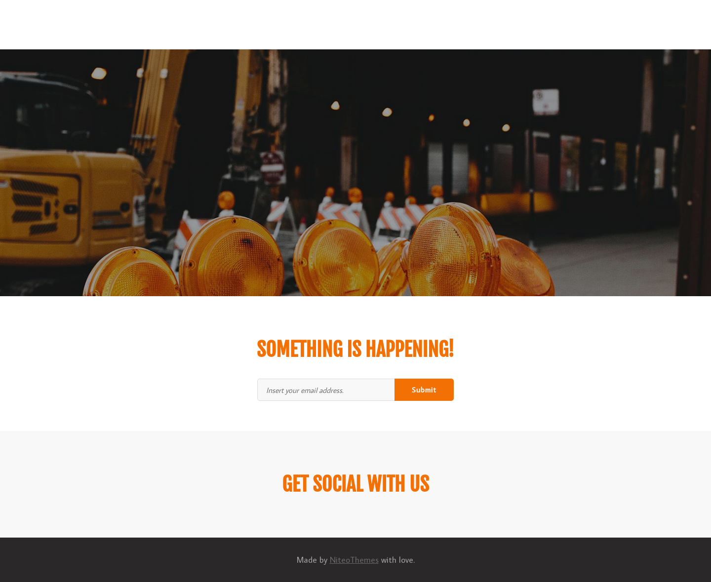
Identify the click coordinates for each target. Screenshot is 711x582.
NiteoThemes (354, 559)
